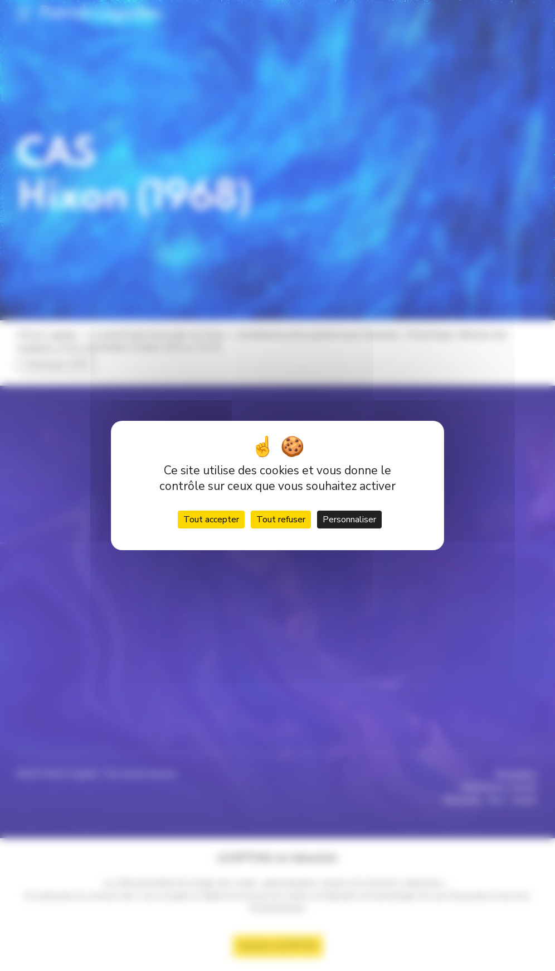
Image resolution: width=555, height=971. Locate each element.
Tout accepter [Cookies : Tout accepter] (211, 519)
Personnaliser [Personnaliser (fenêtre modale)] (349, 519)
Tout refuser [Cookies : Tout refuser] (280, 519)
